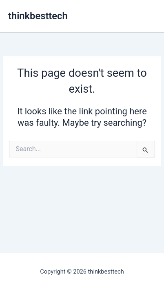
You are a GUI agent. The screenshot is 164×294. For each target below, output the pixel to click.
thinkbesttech (38, 16)
